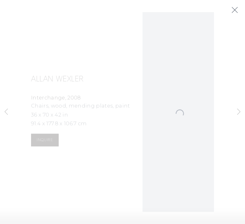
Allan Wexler (57, 80)
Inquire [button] (45, 140)
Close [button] (236, 10)
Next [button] (239, 112)
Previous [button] (6, 112)
